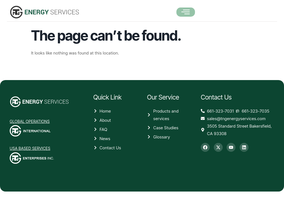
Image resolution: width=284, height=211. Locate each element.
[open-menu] (185, 12)
